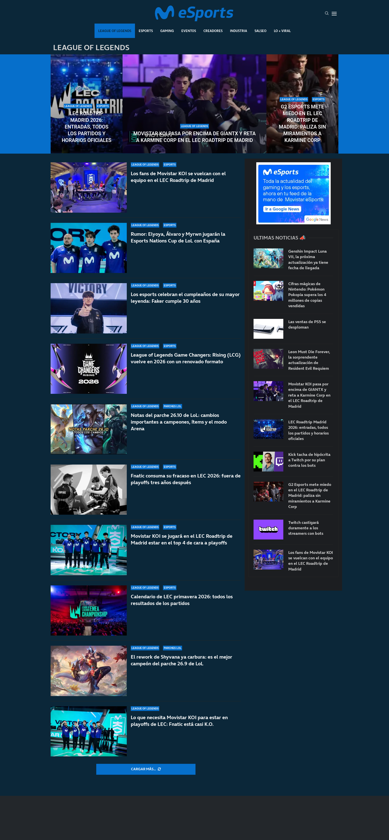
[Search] (326, 13)
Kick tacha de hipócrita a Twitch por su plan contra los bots (309, 460)
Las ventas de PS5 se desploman (307, 324)
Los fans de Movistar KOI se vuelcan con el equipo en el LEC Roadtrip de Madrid (178, 177)
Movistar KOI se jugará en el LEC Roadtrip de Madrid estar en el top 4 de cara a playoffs (181, 539)
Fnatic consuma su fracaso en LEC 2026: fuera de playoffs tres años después (186, 479)
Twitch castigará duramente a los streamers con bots (305, 528)
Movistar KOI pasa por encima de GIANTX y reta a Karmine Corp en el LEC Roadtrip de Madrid (194, 137)
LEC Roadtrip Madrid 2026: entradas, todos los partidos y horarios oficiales (87, 126)
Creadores (213, 31)
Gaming (167, 31)
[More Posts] (145, 769)
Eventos (188, 31)
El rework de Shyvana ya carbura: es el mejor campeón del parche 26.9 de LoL (181, 660)
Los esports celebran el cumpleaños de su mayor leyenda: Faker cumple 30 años (185, 297)
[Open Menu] (334, 13)
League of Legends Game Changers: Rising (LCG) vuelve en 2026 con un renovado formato (186, 358)
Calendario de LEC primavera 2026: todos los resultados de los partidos (182, 600)
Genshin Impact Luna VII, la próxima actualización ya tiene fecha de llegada (308, 259)
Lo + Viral (282, 31)
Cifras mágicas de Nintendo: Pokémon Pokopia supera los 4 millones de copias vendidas (307, 295)
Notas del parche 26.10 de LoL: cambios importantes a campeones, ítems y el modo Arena (179, 422)
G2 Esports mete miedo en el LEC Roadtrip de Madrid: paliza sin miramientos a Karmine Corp (302, 123)
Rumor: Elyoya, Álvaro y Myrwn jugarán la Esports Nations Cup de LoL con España (178, 237)
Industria (238, 31)
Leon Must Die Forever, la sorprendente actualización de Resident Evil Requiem (309, 360)
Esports (146, 31)
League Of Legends (114, 31)
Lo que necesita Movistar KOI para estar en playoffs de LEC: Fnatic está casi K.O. (179, 721)
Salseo (260, 31)
